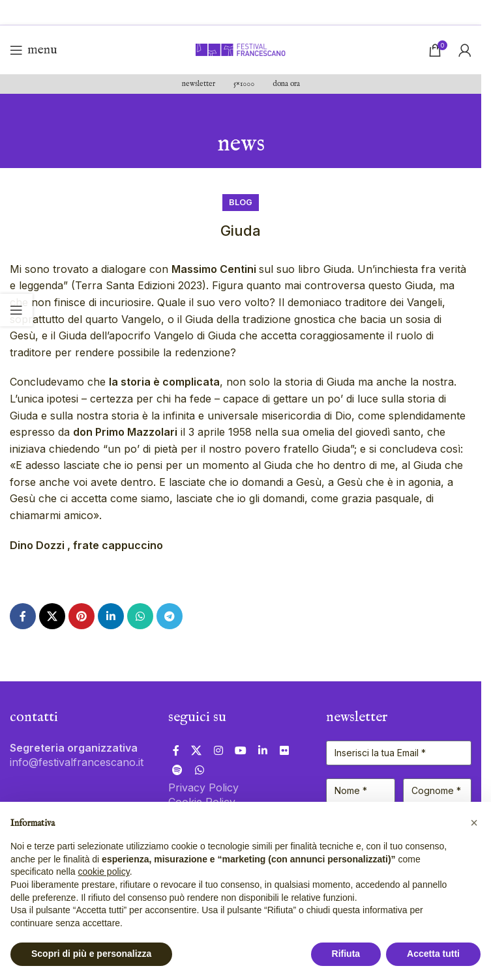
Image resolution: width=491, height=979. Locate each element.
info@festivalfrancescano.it (76, 762)
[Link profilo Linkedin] (111, 616)
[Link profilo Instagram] (218, 750)
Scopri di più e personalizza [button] (91, 953)
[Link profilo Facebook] (23, 616)
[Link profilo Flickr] (284, 750)
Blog (240, 202)
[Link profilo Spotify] (177, 770)
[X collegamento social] (52, 616)
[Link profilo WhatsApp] (140, 616)
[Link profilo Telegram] (169, 616)
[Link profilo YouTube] (240, 750)
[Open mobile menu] (33, 50)
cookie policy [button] (104, 871)
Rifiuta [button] (346, 953)
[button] (474, 822)
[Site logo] (241, 48)
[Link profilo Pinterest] (81, 616)
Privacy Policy (203, 787)
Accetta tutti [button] (433, 953)
